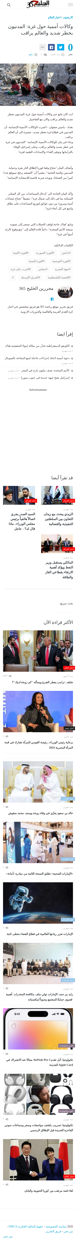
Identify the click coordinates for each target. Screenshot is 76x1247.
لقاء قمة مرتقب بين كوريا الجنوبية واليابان (48, 1190)
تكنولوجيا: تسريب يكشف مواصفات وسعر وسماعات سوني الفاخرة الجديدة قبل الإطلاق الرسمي (38, 1128)
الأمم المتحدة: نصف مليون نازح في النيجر (47, 370)
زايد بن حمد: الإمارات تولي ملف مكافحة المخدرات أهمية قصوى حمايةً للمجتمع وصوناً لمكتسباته (39, 997)
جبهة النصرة (62, 269)
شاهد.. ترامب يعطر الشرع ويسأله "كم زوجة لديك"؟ (42, 682)
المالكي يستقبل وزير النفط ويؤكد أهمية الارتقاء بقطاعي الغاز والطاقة (59, 570)
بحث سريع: (66, 603)
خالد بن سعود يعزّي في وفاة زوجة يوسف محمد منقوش (40, 813)
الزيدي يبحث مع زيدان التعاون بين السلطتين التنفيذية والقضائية (58, 519)
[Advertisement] (38, 430)
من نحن (68, 1231)
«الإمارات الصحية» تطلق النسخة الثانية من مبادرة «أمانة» (39, 873)
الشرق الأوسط (30, 277)
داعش (65, 252)
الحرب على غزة (20, 269)
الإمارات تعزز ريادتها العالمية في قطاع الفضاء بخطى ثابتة (40, 934)
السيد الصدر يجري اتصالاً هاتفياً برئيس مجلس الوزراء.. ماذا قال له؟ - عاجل (22, 521)
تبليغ (33, 54)
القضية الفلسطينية (58, 277)
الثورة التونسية (60, 261)
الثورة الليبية (20, 252)
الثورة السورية (44, 252)
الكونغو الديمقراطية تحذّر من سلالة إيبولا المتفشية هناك (39, 345)
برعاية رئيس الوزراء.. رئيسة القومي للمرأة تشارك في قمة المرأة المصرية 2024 (38, 745)
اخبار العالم (54, 17)
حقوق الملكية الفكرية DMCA (26, 1226)
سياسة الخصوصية (56, 1226)
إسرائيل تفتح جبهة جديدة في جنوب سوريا (47, 377)
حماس (42, 269)
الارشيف (68, 17)
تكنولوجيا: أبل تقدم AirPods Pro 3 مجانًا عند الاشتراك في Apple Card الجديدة (39, 1062)
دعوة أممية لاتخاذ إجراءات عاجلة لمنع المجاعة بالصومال (39, 358)
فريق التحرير (53, 1231)
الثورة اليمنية (36, 261)
